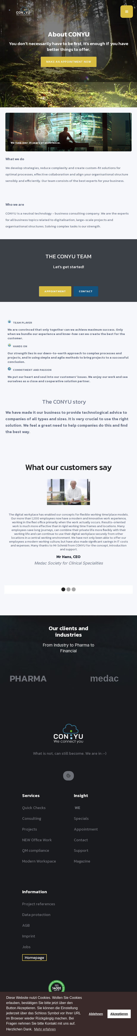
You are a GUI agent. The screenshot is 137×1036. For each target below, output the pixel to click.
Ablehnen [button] (96, 1014)
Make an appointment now (68, 61)
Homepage (34, 957)
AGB (26, 925)
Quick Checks (34, 808)
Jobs (26, 947)
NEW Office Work (37, 840)
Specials (81, 818)
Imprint (28, 936)
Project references (38, 904)
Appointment (55, 291)
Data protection (36, 914)
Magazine (82, 861)
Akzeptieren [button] (119, 1014)
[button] (126, 11)
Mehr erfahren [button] (45, 1029)
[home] (22, 12)
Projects (29, 829)
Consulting (31, 818)
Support (81, 850)
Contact (86, 291)
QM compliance (35, 850)
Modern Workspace (39, 861)
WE (77, 808)
